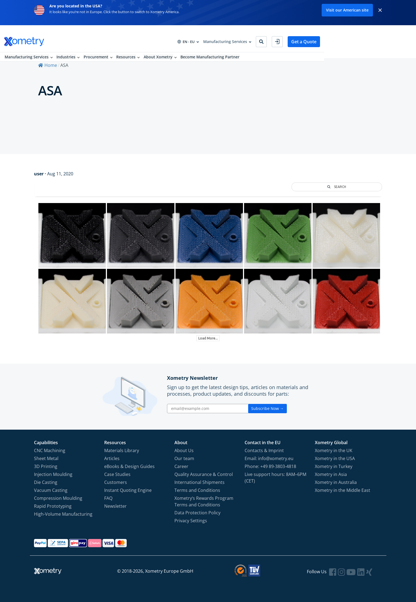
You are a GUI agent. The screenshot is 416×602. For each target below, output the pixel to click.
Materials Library (121, 450)
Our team (184, 458)
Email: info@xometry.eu (269, 458)
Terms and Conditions (197, 490)
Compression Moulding (58, 498)
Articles (112, 458)
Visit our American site (347, 10)
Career (181, 466)
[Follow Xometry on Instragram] (341, 571)
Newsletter (115, 506)
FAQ (108, 498)
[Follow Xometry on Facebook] (332, 571)
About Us (184, 450)
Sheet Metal (46, 458)
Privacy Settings (190, 520)
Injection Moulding (53, 474)
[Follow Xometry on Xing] (369, 571)
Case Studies (117, 474)
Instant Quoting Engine (128, 490)
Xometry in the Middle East (342, 490)
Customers (115, 482)
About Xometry (190, 52)
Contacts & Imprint (264, 450)
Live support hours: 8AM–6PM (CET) (275, 477)
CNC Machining (49, 450)
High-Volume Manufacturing (63, 514)
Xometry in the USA (335, 458)
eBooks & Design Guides (129, 466)
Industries (96, 52)
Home (47, 65)
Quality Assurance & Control (203, 474)
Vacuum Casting (50, 490)
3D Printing (45, 466)
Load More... (208, 338)
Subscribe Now (267, 408)
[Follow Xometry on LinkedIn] (360, 571)
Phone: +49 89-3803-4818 (270, 466)
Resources (157, 52)
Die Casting (45, 482)
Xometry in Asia (331, 474)
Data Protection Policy (197, 512)
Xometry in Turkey (333, 466)
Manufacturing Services (56, 52)
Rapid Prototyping (53, 506)
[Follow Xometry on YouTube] (351, 571)
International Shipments (199, 482)
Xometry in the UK (333, 450)
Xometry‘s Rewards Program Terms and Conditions (203, 501)
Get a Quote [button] (366, 36)
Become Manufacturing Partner (242, 52)
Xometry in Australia (336, 482)
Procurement (126, 52)
